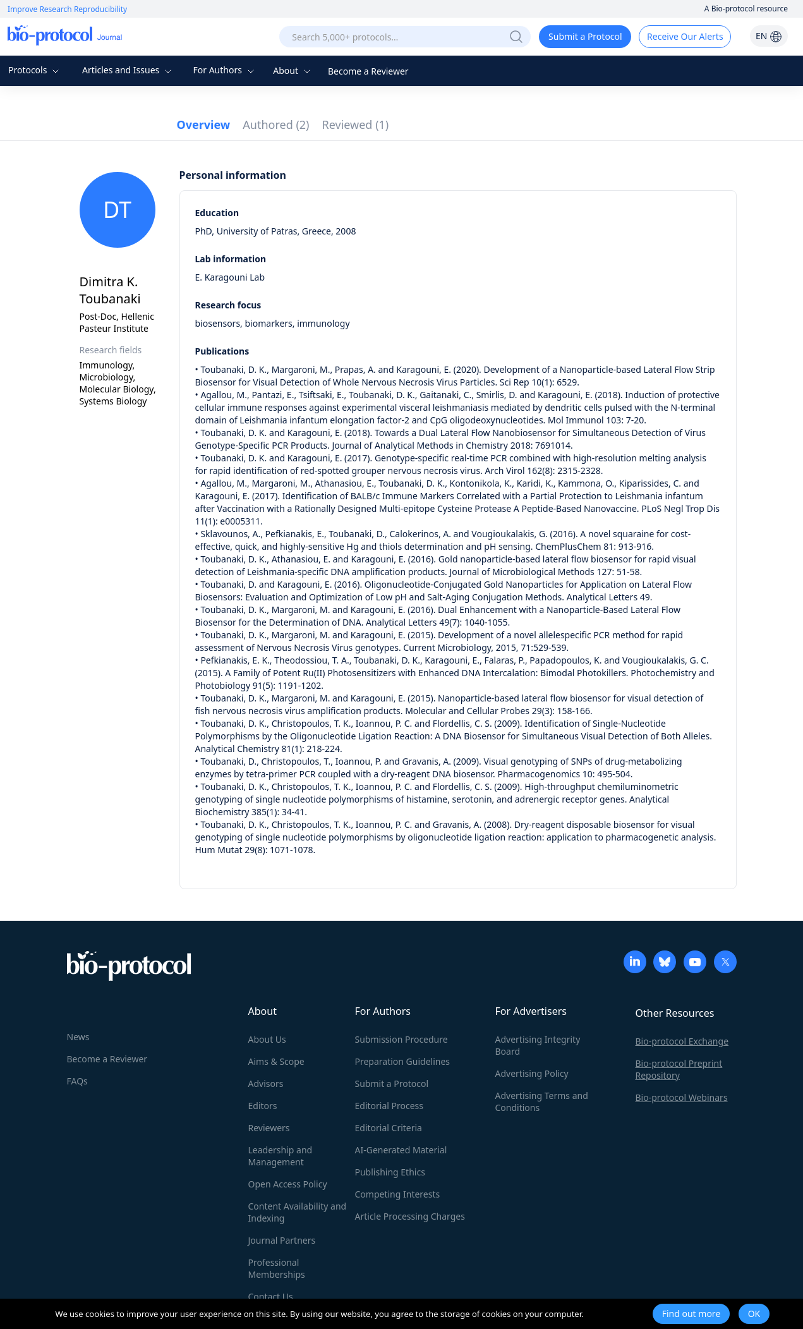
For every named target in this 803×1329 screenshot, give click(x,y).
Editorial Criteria (388, 1128)
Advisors (266, 1083)
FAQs (77, 1081)
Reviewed (355, 124)
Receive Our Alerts (685, 36)
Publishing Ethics (390, 1172)
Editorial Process (389, 1106)
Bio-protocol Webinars (682, 1097)
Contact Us (270, 1296)
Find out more (691, 1314)
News (78, 1037)
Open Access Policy (287, 1184)
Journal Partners (282, 1240)
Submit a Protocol (585, 36)
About (293, 70)
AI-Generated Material (401, 1150)
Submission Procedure (401, 1039)
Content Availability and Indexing (297, 1212)
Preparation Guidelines (402, 1061)
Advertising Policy (532, 1073)
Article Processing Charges (410, 1216)
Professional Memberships (276, 1268)
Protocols (35, 70)
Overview (204, 124)
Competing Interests (397, 1194)
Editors (262, 1106)
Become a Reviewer (368, 71)
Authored (276, 124)
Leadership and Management (280, 1156)
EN (769, 36)
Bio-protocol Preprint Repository (679, 1069)
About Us (267, 1039)
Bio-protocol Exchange (682, 1041)
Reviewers (269, 1128)
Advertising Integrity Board (538, 1045)
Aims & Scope (276, 1061)
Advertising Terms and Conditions (541, 1101)
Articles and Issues (128, 70)
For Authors (225, 70)
